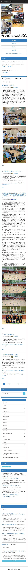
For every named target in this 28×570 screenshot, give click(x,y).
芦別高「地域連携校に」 (9, 334)
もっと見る (14, 560)
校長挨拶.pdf (5, 544)
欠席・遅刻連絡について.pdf (9, 496)
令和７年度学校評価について (9, 524)
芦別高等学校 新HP (7, 66)
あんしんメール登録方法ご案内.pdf (10, 494)
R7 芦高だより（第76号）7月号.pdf (10, 478)
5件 (12, 82)
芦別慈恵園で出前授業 (8, 85)
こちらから (5, 72)
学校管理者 (14, 87)
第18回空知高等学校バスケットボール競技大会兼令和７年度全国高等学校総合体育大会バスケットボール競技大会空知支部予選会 (14, 195)
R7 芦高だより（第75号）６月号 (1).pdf (11, 485)
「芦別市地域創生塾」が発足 (10, 355)
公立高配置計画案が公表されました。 (12, 171)
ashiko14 (14, 199)
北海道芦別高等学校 (6, 1)
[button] (14, 40)
